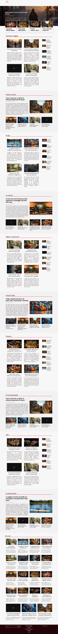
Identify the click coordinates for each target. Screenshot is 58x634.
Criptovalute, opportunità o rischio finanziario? (22, 31)
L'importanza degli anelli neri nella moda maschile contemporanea (31, 175)
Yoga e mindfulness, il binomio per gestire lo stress (49, 68)
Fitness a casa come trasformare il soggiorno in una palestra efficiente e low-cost (49, 365)
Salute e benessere (29, 629)
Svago (29, 627)
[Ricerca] (12, 626)
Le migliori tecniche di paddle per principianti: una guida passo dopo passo (49, 59)
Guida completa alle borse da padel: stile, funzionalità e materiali (31, 150)
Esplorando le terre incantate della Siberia (16, 13)
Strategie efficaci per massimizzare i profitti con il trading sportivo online (49, 42)
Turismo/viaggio (29, 625)
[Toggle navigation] (7, 2)
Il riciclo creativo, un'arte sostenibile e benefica (34, 31)
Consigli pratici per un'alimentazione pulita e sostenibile (31, 251)
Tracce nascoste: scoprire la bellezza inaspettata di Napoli (15, 99)
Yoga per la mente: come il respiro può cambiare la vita (22, 125)
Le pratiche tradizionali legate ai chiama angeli (34, 125)
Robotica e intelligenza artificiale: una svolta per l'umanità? (49, 53)
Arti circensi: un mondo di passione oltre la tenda (46, 125)
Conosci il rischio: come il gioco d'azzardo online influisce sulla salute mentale (14, 276)
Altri (29, 632)
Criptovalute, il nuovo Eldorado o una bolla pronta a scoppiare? (48, 47)
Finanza (29, 630)
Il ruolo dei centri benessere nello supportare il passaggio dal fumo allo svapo (10, 126)
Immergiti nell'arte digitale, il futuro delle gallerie (10, 31)
